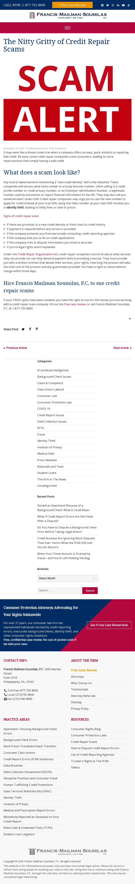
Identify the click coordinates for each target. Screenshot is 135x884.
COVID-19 (43, 409)
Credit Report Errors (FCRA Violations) (28, 759)
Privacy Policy (80, 709)
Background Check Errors (20, 740)
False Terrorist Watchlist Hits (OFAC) (27, 791)
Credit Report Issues (37, 148)
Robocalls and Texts (50, 466)
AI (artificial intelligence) (53, 370)
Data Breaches (13, 765)
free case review (74, 304)
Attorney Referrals (83, 696)
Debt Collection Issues (52, 421)
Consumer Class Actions (19, 753)
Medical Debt (45, 454)
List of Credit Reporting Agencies (92, 755)
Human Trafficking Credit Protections (28, 785)
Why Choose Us (81, 683)
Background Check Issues (54, 377)
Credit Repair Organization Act (38, 254)
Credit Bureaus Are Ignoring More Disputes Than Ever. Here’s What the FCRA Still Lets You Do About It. (66, 542)
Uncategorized (47, 486)
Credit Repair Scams (84, 742)
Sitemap (76, 702)
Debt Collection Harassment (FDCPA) (28, 772)
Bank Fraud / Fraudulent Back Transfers (30, 746)
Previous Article (16, 348)
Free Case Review (72, 5)
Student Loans (46, 473)
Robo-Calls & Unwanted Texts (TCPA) (28, 828)
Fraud (41, 434)
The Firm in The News (51, 479)
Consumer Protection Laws (89, 735)
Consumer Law (47, 396)
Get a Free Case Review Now (109, 625)
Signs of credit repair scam (21, 216)
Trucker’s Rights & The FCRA (90, 761)
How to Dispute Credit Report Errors (95, 748)
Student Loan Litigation (19, 834)
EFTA (40, 428)
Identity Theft (46, 441)
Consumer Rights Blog (86, 729)
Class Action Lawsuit (50, 389)
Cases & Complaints (50, 383)
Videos (75, 767)
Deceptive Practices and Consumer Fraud (30, 778)
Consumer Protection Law (54, 402)
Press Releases (47, 460)
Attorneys (77, 677)
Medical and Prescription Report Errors (29, 810)
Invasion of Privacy (49, 447)
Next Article (121, 348)
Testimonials (79, 689)
